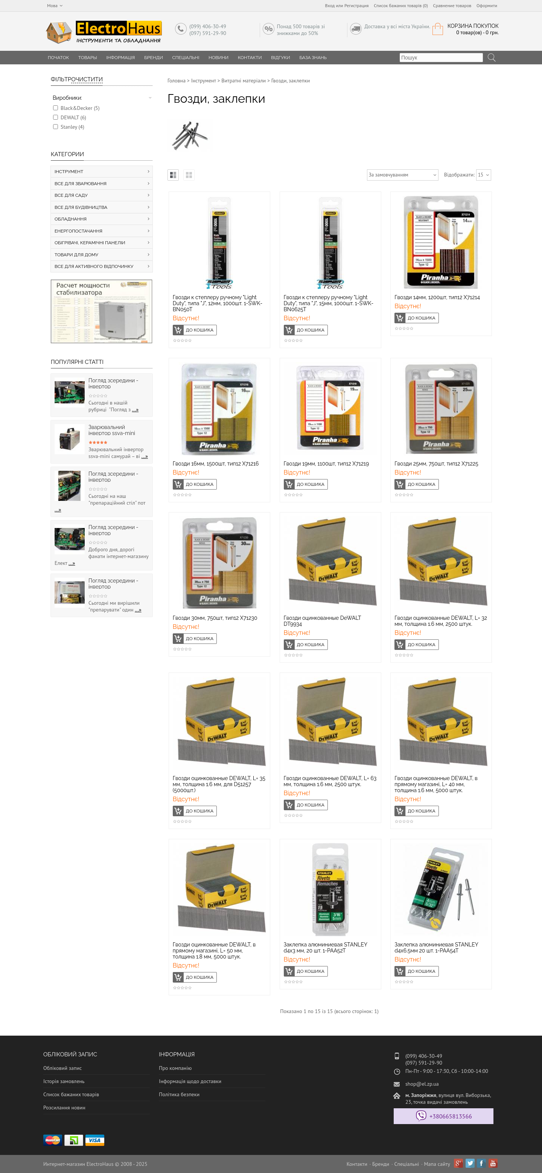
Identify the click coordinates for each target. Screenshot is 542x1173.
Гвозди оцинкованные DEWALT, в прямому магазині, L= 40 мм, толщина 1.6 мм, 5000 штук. (436, 784)
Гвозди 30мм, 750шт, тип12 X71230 (215, 618)
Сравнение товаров (452, 5)
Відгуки (280, 57)
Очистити (87, 79)
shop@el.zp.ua (422, 1083)
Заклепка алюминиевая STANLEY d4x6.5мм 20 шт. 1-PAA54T (436, 948)
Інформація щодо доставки (190, 1081)
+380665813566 (450, 1116)
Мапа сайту (437, 1164)
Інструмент (203, 80)
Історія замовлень (64, 1081)
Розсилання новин (64, 1107)
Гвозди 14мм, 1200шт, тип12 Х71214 (437, 297)
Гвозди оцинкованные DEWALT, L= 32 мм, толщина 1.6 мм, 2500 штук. (440, 621)
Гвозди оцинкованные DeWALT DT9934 (322, 621)
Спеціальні (185, 57)
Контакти (250, 57)
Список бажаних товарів (71, 1094)
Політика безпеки (179, 1094)
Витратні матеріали (243, 80)
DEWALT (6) (73, 117)
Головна (176, 80)
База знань (313, 57)
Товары (87, 57)
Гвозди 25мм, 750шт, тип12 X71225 (436, 464)
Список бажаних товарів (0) (401, 5)
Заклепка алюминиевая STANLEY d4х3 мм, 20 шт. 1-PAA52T (325, 948)
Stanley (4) (72, 126)
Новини (218, 57)
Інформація (120, 57)
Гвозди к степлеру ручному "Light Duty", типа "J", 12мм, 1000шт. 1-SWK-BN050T (217, 303)
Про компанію (175, 1068)
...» (135, 409)
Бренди (153, 57)
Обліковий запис (62, 1068)
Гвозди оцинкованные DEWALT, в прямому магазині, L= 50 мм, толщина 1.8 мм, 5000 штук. (214, 951)
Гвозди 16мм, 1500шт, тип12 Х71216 (216, 464)
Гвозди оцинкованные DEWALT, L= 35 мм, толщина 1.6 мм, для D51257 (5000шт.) (219, 784)
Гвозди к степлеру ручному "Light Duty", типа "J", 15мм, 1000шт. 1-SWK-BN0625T (329, 303)
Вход (330, 5)
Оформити (487, 5)
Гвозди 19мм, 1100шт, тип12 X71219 (326, 464)
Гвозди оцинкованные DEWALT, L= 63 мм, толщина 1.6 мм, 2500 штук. (330, 781)
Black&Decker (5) (80, 108)
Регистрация (356, 5)
